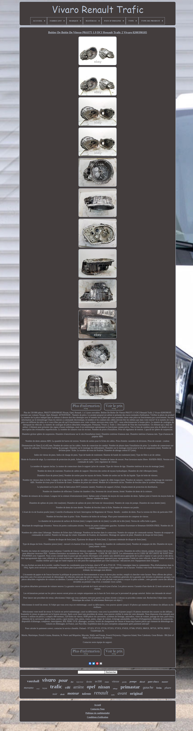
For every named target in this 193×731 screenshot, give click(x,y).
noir (55, 693)
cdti (67, 687)
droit (62, 694)
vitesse (115, 681)
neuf (37, 688)
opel (91, 686)
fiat (72, 682)
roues (107, 682)
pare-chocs (153, 681)
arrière (78, 687)
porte (124, 682)
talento (86, 693)
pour (63, 680)
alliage (115, 688)
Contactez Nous (97, 709)
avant (122, 693)
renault (101, 692)
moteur (73, 693)
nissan (104, 686)
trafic (56, 686)
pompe (133, 681)
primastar (130, 686)
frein (159, 687)
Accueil (97, 705)
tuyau (44, 688)
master (165, 682)
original (136, 693)
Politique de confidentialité (97, 713)
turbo (113, 695)
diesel (142, 682)
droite (89, 681)
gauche (148, 687)
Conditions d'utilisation (97, 717)
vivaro (49, 680)
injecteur (79, 682)
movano (28, 687)
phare (168, 687)
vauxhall (33, 681)
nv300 (98, 681)
